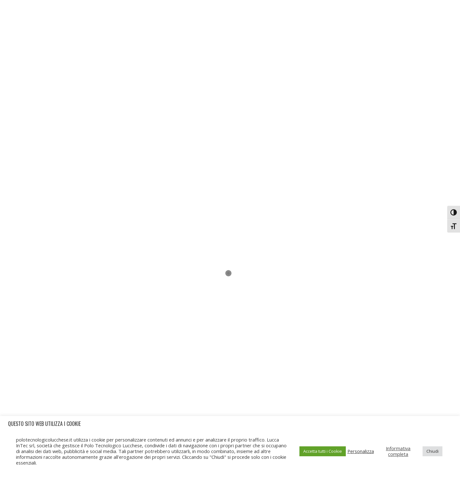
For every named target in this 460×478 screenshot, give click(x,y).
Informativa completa (398, 451)
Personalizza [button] (360, 451)
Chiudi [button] (432, 451)
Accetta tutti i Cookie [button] (322, 451)
